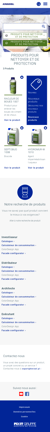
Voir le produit (12, 120)
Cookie (24, 416)
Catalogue (7, 241)
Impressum (24, 407)
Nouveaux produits (33, 118)
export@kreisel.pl (31, 369)
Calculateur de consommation (18, 245)
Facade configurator (13, 253)
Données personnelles (24, 412)
